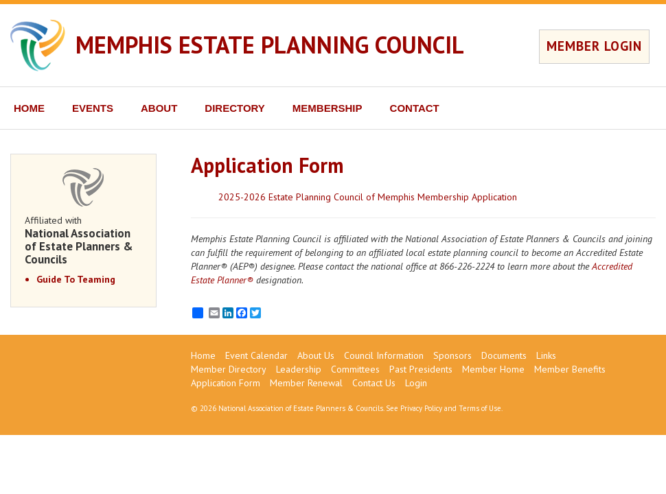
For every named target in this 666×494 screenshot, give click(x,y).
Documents (504, 355)
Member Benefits (570, 369)
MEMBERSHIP (327, 108)
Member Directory (228, 369)
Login (416, 383)
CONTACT (414, 108)
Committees (355, 369)
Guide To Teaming (75, 279)
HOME (29, 108)
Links (546, 355)
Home (203, 355)
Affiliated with (83, 240)
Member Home (493, 369)
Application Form (225, 383)
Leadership (298, 369)
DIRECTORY (235, 108)
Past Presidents (420, 369)
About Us (315, 355)
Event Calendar (256, 355)
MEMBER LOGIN (594, 46)
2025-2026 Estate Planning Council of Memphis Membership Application (367, 197)
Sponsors (452, 355)
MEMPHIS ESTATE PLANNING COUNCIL (270, 45)
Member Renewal (306, 383)
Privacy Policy (421, 408)
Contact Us (373, 383)
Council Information (384, 355)
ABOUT (159, 108)
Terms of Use (480, 408)
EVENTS (92, 108)
